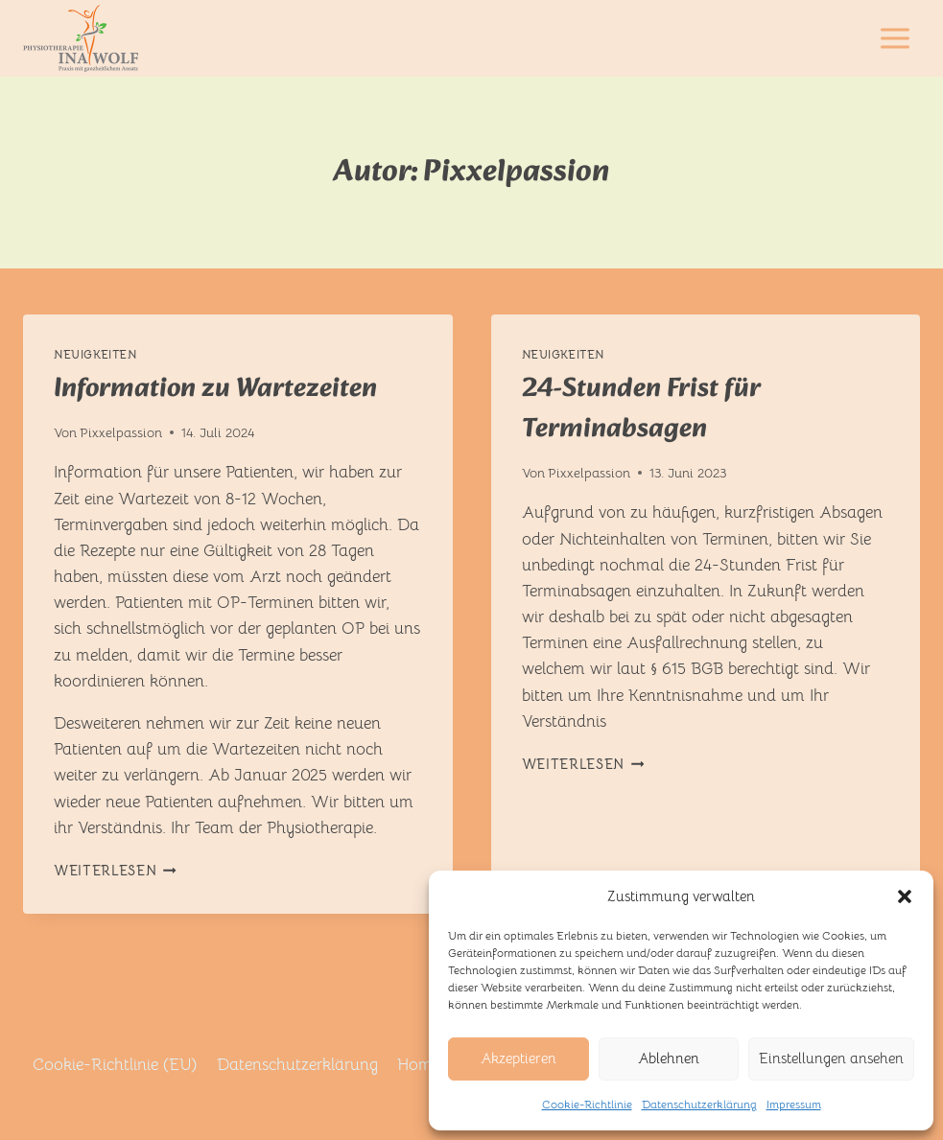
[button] (904, 896)
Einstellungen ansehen (831, 1058)
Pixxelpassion (121, 433)
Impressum (793, 1104)
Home (418, 1065)
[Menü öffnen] (894, 37)
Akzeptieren (518, 1058)
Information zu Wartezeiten (215, 388)
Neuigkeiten (95, 354)
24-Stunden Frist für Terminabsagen (641, 409)
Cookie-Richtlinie (587, 1104)
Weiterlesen (115, 871)
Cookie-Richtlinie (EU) (115, 1065)
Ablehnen (668, 1058)
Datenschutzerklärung (699, 1104)
